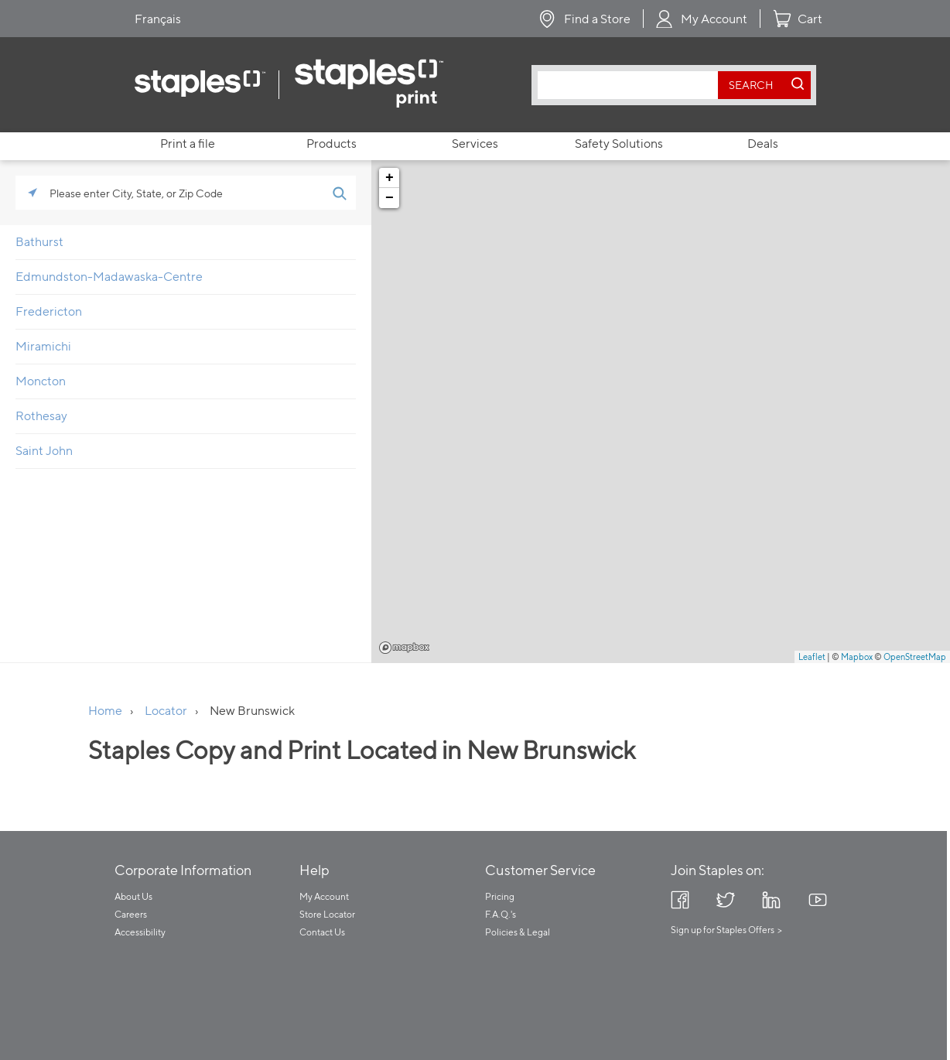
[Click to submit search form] (339, 193)
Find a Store (597, 19)
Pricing (499, 896)
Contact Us (322, 932)
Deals (762, 143)
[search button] (751, 85)
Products (331, 143)
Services (475, 143)
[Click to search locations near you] (32, 193)
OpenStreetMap (914, 656)
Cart (810, 19)
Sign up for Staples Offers (722, 929)
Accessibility (140, 932)
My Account (714, 19)
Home (105, 710)
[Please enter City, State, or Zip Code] (185, 193)
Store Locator (327, 914)
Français (158, 19)
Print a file (187, 143)
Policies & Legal (517, 932)
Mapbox (404, 647)
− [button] (389, 198)
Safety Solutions (619, 143)
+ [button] (389, 178)
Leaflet (811, 656)
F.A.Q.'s (500, 914)
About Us (133, 896)
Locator (166, 710)
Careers (130, 914)
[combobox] (631, 85)
